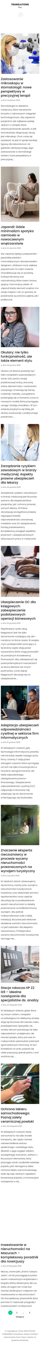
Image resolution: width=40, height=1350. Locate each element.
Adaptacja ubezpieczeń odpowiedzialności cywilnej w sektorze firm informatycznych (20, 731)
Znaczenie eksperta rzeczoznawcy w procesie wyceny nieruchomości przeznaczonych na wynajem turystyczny (18, 860)
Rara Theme (21, 1337)
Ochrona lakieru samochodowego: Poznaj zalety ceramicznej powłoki (17, 1115)
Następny (20, 1317)
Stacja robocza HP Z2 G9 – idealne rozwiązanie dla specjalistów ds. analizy (20, 994)
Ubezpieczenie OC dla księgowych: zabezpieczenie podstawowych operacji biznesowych (18, 610)
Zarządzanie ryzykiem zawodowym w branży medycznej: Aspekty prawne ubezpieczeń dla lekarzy (19, 474)
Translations (20, 4)
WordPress (23, 1340)
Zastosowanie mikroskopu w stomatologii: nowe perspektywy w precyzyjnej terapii (16, 87)
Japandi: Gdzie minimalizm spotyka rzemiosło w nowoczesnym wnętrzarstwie (17, 235)
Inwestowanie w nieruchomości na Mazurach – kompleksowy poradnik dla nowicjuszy (19, 1253)
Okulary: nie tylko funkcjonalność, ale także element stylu (16, 356)
